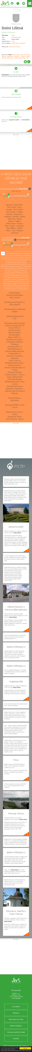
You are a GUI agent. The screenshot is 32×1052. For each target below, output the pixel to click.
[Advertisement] (16, 152)
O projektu (16, 1006)
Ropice (12, 226)
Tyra (27, 58)
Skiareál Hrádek (14, 332)
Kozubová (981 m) (15, 346)
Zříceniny (23, 271)
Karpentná (10, 56)
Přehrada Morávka (15, 379)
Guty (21, 54)
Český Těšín (17, 205)
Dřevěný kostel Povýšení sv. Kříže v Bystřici (14, 303)
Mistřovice (12, 219)
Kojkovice (16, 56)
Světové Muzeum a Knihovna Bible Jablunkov (14, 350)
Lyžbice (28, 56)
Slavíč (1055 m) (15, 360)
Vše (3, 253)
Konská (23, 56)
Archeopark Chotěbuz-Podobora (14, 343)
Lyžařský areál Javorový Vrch (14, 317)
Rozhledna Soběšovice (14, 388)
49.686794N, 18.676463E (18, 43)
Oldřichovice (9, 58)
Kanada (4, 56)
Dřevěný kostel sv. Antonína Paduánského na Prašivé (15, 367)
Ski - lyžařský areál (16, 258)
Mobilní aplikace (16, 1026)
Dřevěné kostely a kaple (12, 275)
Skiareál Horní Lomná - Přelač (14, 413)
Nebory (4, 58)
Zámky (15, 271)
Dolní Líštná (12, 27)
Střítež (19, 228)
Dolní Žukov (11, 207)
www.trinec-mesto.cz (15, 46)
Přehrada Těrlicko (15, 372)
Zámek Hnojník (14, 330)
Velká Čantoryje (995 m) (15, 325)
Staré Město (22, 58)
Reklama (16, 1013)
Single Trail (16, 284)
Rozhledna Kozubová (14, 339)
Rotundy (24, 275)
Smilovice (20, 226)
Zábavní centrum (10, 288)
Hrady (8, 271)
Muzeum (25, 284)
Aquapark (27, 253)
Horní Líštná (26, 54)
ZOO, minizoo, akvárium (14, 253)
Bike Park (7, 284)
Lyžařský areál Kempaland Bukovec (15, 392)
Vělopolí (20, 230)
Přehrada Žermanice (15, 386)
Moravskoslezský (16, 37)
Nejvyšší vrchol (23, 279)
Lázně (14, 279)
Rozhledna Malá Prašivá (14, 363)
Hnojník (9, 209)
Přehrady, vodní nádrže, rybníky (16, 262)
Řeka (7, 226)
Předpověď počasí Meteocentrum (17, 1046)
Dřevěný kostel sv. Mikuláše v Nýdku (14, 310)
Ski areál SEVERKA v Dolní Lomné (14, 406)
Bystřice (9, 205)
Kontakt (16, 1038)
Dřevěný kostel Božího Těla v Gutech (14, 296)
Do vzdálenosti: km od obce (13, 189)
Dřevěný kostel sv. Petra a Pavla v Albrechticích (15, 375)
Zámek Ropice (14, 293)
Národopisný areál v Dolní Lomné (15, 382)
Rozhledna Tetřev (14, 416)
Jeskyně (6, 279)
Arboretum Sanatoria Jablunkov (15, 357)
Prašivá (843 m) (15, 353)
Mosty (19, 219)
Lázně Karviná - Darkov (14, 419)
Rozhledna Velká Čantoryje (15, 323)
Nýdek (17, 221)
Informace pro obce (16, 1019)
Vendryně (14, 233)
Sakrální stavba (22, 288)
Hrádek (19, 212)
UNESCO (5, 258)
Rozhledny (27, 266)
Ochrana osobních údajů (16, 1032)
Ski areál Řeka (14, 335)
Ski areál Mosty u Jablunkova (14, 399)
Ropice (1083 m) (14, 337)
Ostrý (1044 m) (14, 328)
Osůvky (16, 58)
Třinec (13, 35)
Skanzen (27, 258)
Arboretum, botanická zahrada (11, 266)
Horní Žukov (10, 212)
